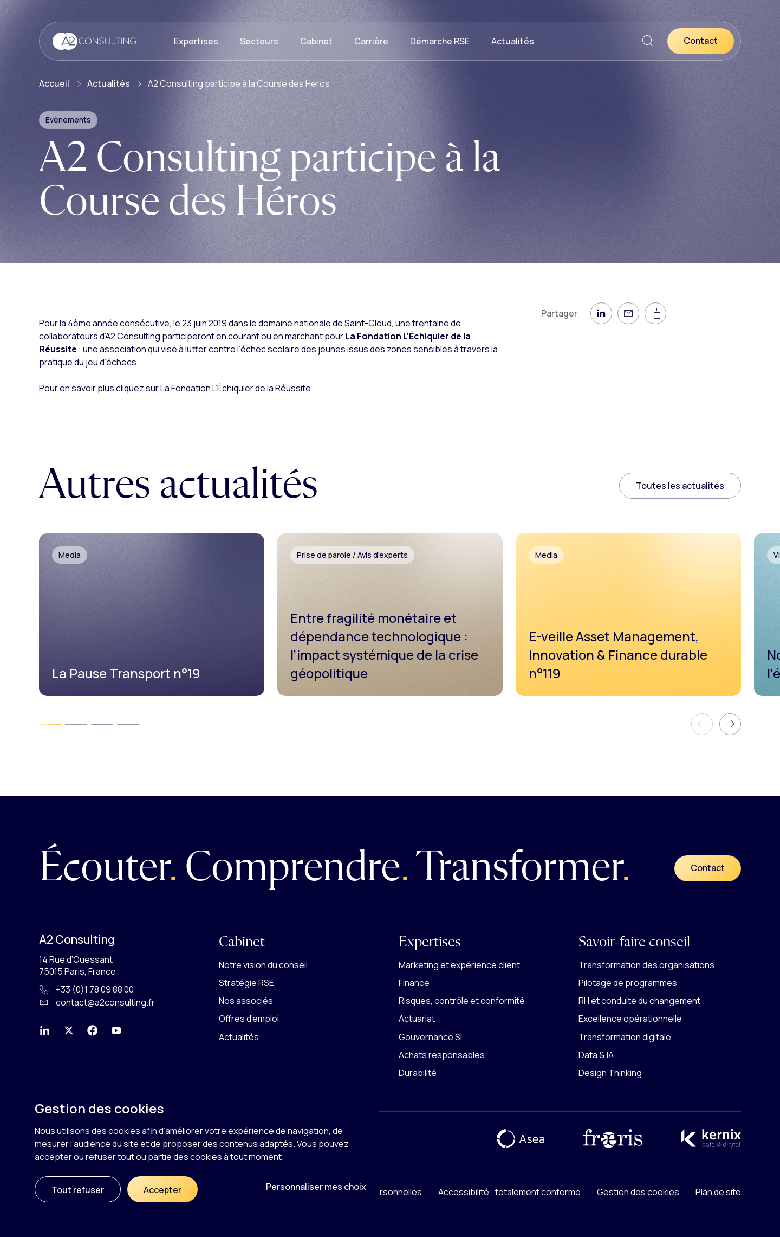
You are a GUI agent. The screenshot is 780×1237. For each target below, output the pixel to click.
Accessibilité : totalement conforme (509, 1192)
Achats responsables (442, 1055)
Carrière (371, 41)
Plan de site (718, 1192)
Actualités (512, 41)
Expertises (196, 41)
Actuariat (417, 1019)
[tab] (50, 724)
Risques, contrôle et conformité (462, 1001)
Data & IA (596, 1055)
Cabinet (316, 41)
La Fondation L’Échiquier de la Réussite (236, 388)
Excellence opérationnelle (630, 1019)
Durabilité (418, 1073)
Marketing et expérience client (459, 965)
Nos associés (246, 1001)
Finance (414, 983)
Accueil (54, 83)
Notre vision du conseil (263, 965)
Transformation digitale (624, 1037)
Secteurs (259, 41)
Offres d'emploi (249, 1019)
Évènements (68, 119)
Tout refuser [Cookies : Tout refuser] (77, 1190)
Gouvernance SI (430, 1037)
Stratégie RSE (246, 983)
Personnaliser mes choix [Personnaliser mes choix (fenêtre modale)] (316, 1187)
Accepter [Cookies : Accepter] (162, 1190)
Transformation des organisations (646, 965)
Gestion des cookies (638, 1192)
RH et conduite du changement (639, 1001)
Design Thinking (610, 1073)
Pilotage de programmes (627, 983)
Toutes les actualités (680, 486)
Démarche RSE (440, 41)
